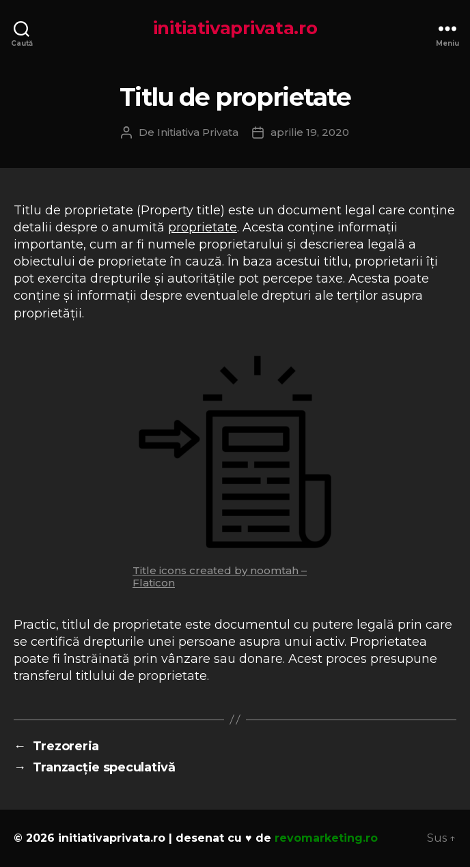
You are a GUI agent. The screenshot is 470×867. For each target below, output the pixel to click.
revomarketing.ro (326, 838)
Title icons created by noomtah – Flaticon (220, 576)
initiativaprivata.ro (235, 28)
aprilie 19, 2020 (310, 132)
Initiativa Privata (197, 132)
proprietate (202, 227)
